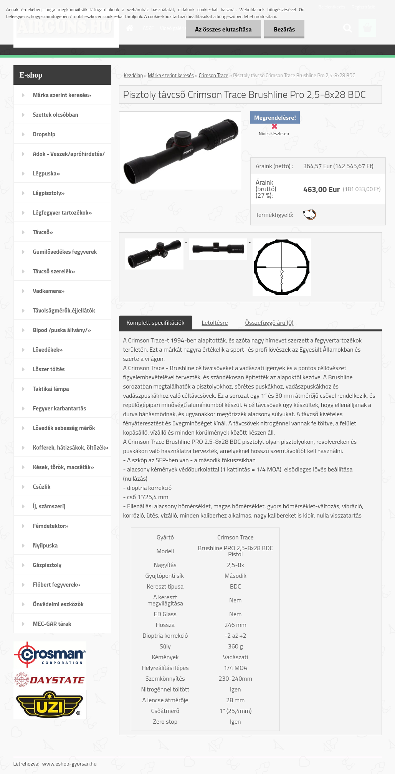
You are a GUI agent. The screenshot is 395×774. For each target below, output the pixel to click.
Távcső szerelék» (54, 271)
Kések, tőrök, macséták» (63, 467)
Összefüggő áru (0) (269, 322)
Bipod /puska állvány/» (62, 330)
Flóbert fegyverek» (57, 584)
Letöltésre (215, 322)
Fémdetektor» (51, 525)
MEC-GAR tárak (52, 623)
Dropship (44, 134)
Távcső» (43, 232)
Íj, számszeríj (49, 506)
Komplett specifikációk (156, 322)
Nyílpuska (45, 545)
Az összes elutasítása (223, 29)
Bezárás (284, 29)
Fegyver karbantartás (59, 408)
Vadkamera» (49, 290)
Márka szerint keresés (171, 75)
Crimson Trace (213, 75)
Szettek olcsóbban (55, 114)
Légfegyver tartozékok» (62, 212)
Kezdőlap (133, 75)
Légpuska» (46, 173)
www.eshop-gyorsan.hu (69, 763)
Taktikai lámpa (51, 388)
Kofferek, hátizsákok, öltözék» (71, 447)
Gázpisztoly (47, 565)
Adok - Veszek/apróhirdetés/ (69, 153)
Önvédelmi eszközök (58, 604)
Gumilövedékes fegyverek (65, 251)
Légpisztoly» (49, 193)
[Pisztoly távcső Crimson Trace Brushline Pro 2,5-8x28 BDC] (180, 114)
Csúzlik (42, 486)
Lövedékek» (48, 349)
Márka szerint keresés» (62, 95)
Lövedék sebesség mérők (64, 427)
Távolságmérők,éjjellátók (64, 310)
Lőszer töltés (49, 369)
